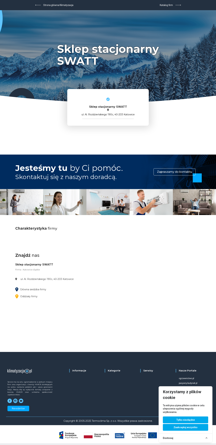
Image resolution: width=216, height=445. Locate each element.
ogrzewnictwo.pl (186, 378)
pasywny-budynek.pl (188, 383)
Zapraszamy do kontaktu (174, 171)
